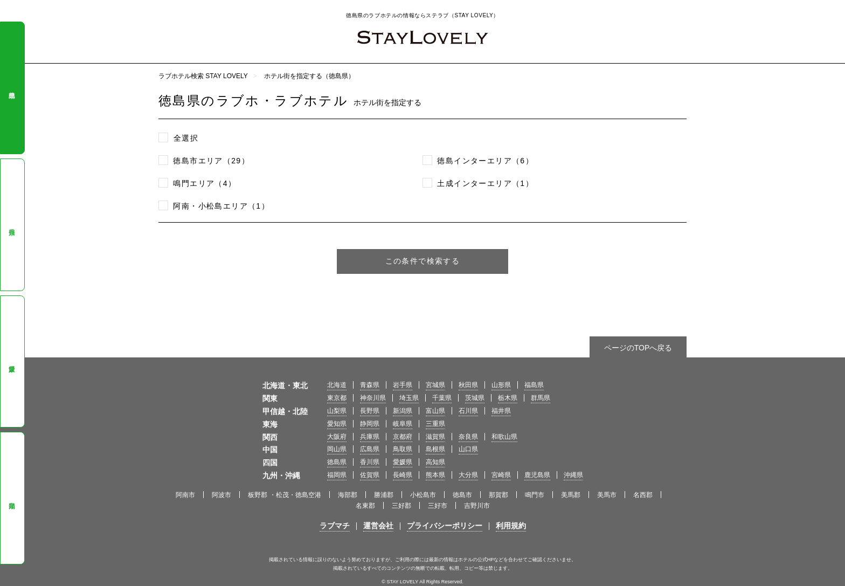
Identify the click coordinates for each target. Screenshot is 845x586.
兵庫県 (369, 436)
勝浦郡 (383, 495)
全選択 (186, 138)
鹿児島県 (537, 475)
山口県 (468, 449)
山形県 (501, 385)
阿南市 (185, 495)
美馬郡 (570, 495)
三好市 (437, 505)
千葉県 (442, 398)
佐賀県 (369, 475)
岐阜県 (402, 424)
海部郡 (347, 495)
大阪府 (337, 436)
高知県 (12, 498)
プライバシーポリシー (444, 525)
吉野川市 (477, 505)
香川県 (12, 225)
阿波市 (221, 495)
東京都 (337, 398)
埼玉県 (409, 398)
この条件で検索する (422, 261)
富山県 (435, 411)
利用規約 (511, 525)
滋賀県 (435, 436)
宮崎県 (501, 475)
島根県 (435, 449)
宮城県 (435, 385)
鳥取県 (402, 449)
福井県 (501, 411)
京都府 (402, 436)
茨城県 (474, 398)
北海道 (337, 385)
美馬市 (607, 495)
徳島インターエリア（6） (485, 160)
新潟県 (402, 411)
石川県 (468, 411)
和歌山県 (504, 436)
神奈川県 (373, 398)
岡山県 (337, 449)
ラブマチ (335, 525)
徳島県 (12, 88)
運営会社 (378, 525)
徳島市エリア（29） (211, 160)
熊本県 (435, 475)
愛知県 (337, 424)
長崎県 (402, 475)
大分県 (468, 475)
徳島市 (462, 495)
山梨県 (337, 411)
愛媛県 (12, 362)
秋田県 (468, 385)
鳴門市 (534, 495)
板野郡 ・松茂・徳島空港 (284, 495)
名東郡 (365, 505)
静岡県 (369, 424)
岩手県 (402, 385)
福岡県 (337, 475)
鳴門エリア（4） (204, 183)
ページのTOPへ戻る (638, 347)
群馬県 (540, 398)
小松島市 (423, 495)
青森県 (369, 385)
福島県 (534, 385)
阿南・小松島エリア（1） (221, 206)
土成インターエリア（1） (485, 183)
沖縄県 (573, 475)
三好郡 (401, 505)
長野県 (369, 411)
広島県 (369, 449)
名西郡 (643, 495)
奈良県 (468, 436)
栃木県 (507, 398)
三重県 (435, 424)
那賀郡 (498, 495)
